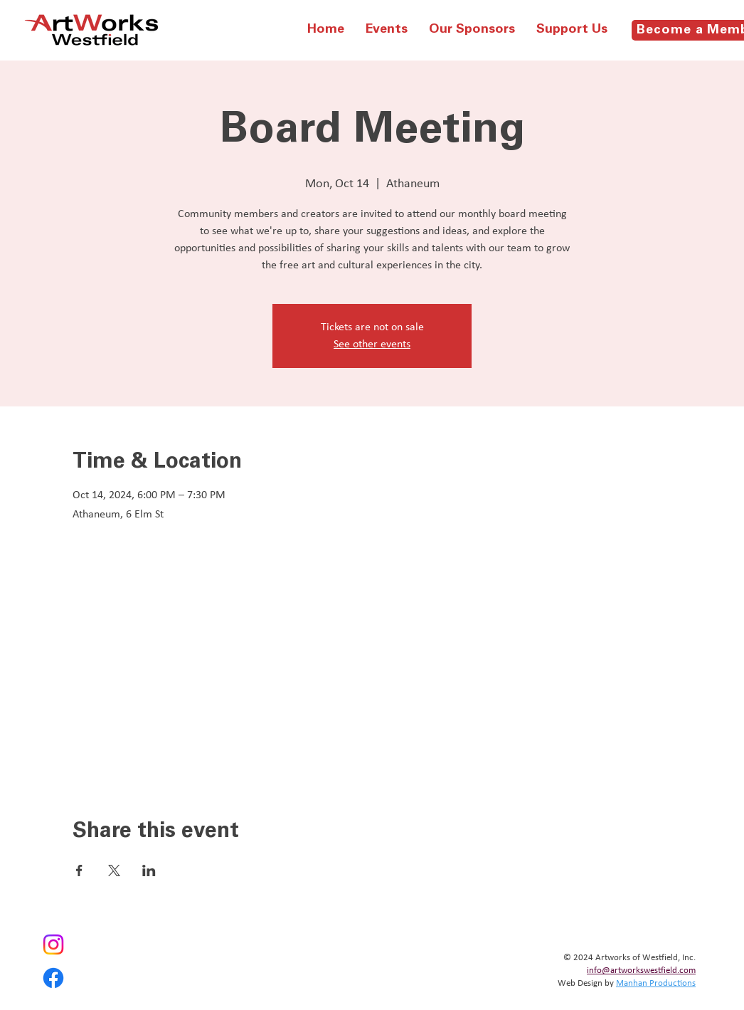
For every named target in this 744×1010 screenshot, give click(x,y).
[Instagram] (53, 944)
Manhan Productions (656, 983)
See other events (372, 344)
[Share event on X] (114, 870)
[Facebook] (53, 977)
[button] (386, 30)
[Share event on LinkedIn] (149, 870)
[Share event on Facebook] (79, 870)
